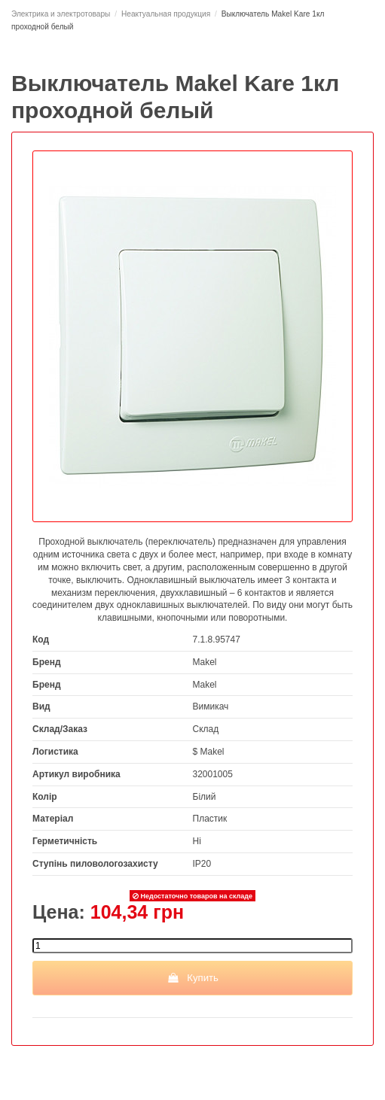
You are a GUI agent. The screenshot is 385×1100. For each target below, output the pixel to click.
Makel (205, 662)
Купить (192, 977)
